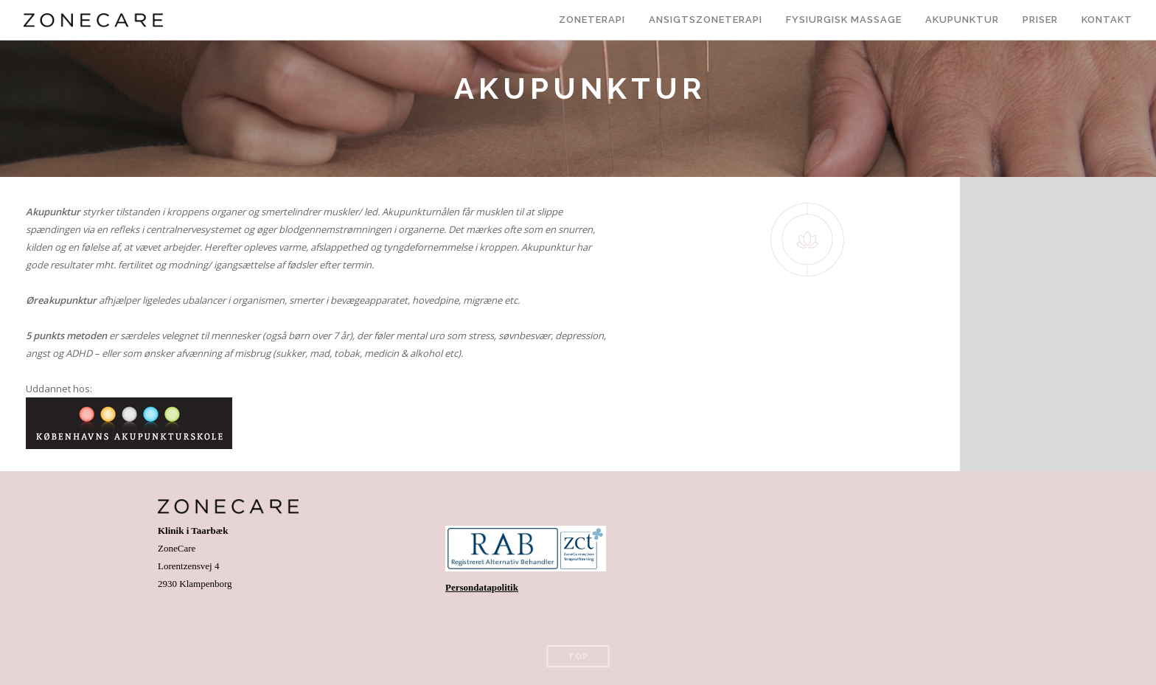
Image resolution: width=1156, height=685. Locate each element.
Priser (1040, 19)
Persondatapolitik (481, 587)
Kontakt (1107, 19)
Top (578, 656)
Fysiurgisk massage (844, 19)
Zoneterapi (592, 19)
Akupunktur (962, 19)
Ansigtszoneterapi (705, 19)
